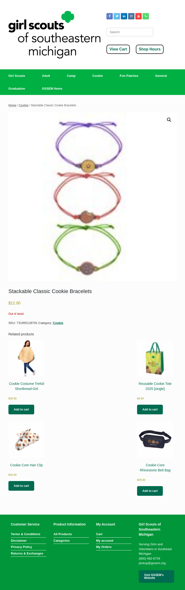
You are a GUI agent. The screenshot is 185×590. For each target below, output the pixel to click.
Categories (61, 540)
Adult (46, 76)
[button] (169, 119)
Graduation (16, 88)
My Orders (104, 547)
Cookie (97, 76)
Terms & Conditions (25, 534)
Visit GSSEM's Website (154, 576)
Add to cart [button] (21, 409)
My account (104, 540)
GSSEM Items (52, 88)
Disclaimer (19, 540)
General (161, 76)
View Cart (118, 49)
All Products (62, 534)
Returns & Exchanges (27, 553)
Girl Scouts (16, 76)
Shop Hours (150, 49)
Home (12, 105)
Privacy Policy (21, 547)
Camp (71, 76)
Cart (99, 534)
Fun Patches (129, 76)
